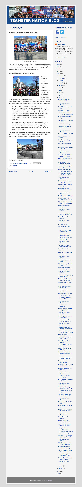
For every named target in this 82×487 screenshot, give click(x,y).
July (60, 88)
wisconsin (15, 165)
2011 (58, 471)
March (60, 97)
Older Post (48, 171)
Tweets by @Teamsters (60, 37)
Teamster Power (61, 44)
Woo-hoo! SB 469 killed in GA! (65, 134)
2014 (58, 69)
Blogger (50, 480)
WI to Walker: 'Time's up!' (64, 124)
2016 (58, 64)
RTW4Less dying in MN (63, 224)
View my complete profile (61, 57)
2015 (58, 66)
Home (31, 171)
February (61, 466)
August (60, 85)
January (61, 468)
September (61, 83)
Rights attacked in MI (63, 334)
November (61, 78)
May (60, 92)
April (60, 95)
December (61, 76)
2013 (58, 71)
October (61, 80)
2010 (58, 473)
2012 (58, 73)
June (60, 90)
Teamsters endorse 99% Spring (65, 196)
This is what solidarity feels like (65, 114)
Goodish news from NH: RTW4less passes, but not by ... (65, 353)
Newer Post (13, 171)
